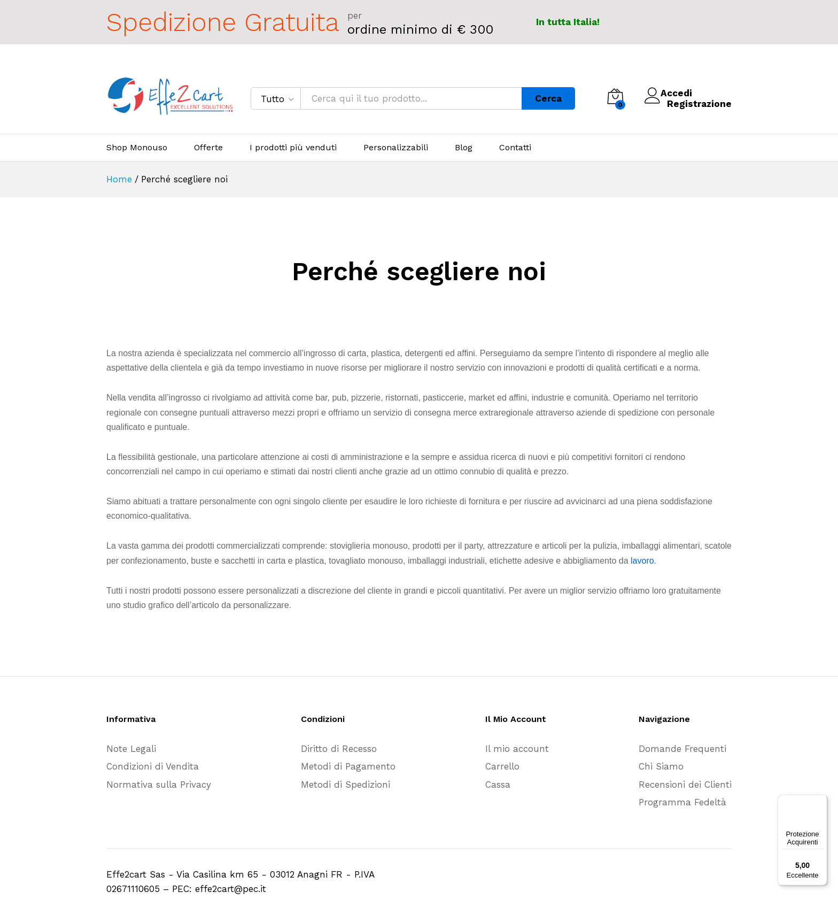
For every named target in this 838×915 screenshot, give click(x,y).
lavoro (642, 560)
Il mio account (517, 748)
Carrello (502, 766)
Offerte (208, 147)
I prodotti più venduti (293, 147)
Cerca (548, 98)
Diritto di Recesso (339, 748)
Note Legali (131, 748)
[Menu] (820, 801)
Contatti (515, 147)
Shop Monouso (136, 147)
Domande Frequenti (682, 748)
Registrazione (699, 103)
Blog (463, 147)
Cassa (497, 784)
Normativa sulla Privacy (158, 784)
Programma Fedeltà (682, 802)
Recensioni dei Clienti (685, 784)
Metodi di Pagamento (348, 766)
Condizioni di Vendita (152, 766)
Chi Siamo (661, 766)
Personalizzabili (395, 147)
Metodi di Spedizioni (345, 784)
